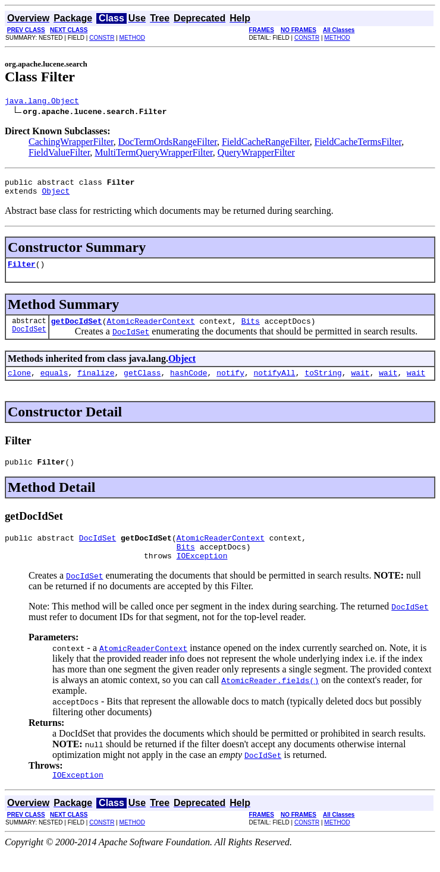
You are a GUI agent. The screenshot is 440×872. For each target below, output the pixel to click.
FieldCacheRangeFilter (266, 143)
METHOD (132, 37)
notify (230, 383)
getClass (142, 383)
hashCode (188, 383)
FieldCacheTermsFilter (358, 143)
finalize (95, 383)
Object (56, 196)
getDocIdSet (76, 329)
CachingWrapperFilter (71, 143)
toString (322, 383)
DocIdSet (29, 339)
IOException (202, 573)
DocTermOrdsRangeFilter (167, 143)
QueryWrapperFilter (256, 154)
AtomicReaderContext (150, 329)
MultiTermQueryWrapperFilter (153, 154)
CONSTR (101, 37)
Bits (250, 329)
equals (54, 383)
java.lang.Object (42, 102)
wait (360, 383)
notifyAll (275, 383)
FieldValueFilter (59, 154)
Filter (22, 271)
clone (19, 383)
